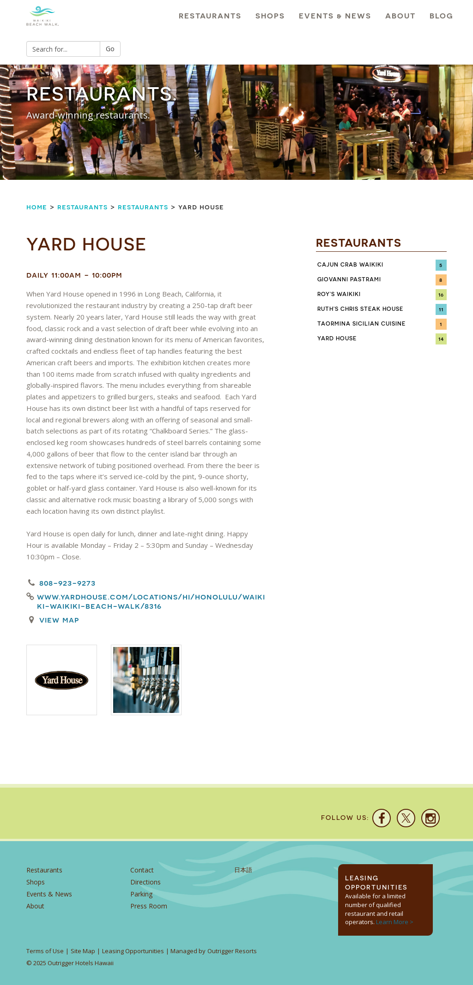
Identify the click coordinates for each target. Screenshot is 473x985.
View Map (59, 619)
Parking (141, 894)
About (400, 16)
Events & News (335, 16)
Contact (142, 870)
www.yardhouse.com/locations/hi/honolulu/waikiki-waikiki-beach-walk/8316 (151, 601)
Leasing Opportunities (133, 951)
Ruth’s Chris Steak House (360, 309)
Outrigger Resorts (232, 951)
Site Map (83, 951)
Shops (270, 16)
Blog (442, 16)
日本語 (243, 869)
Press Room (148, 906)
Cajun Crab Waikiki (350, 264)
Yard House (337, 338)
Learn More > (394, 922)
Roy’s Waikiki (339, 294)
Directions (145, 882)
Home (36, 206)
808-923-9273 (67, 582)
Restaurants (210, 16)
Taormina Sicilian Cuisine (361, 323)
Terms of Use (45, 951)
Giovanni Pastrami (349, 279)
